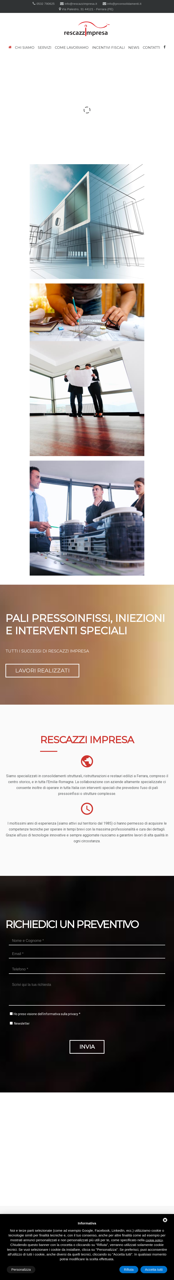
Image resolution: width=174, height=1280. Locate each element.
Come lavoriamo (72, 47)
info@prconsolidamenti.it (123, 3)
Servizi (44, 47)
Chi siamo (24, 47)
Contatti (151, 47)
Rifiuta (129, 1269)
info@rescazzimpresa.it (80, 3)
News (133, 47)
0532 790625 (45, 3)
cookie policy (154, 1240)
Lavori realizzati (42, 670)
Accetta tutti (154, 1269)
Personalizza (21, 1269)
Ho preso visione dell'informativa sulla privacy (46, 1014)
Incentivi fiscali (108, 47)
